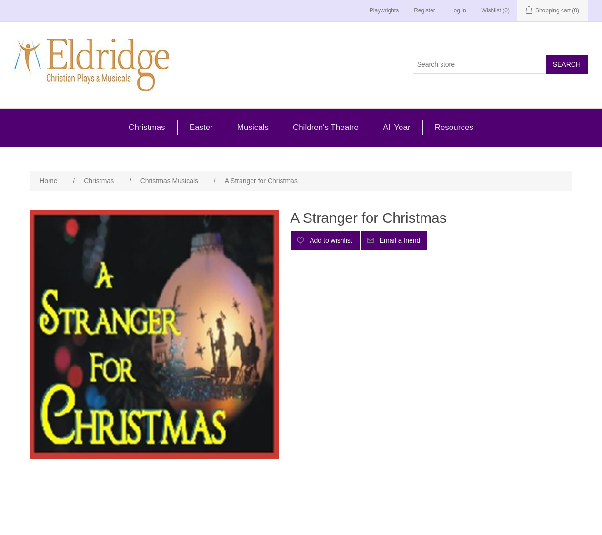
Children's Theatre (326, 127)
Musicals (253, 127)
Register (424, 10)
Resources (454, 127)
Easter (201, 127)
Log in (458, 10)
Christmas (147, 127)
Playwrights (384, 10)
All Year (397, 127)
